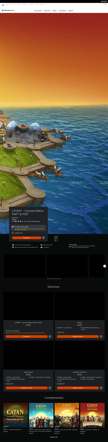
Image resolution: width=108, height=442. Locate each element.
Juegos (6, 4)
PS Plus (19, 4)
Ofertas (55, 9)
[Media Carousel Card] (24, 264)
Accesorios (25, 4)
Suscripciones (62, 9)
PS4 (14, 4)
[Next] (104, 264)
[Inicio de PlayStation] (2, 4)
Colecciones (47, 9)
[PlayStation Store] (8, 9)
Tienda (36, 4)
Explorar (71, 9)
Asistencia (42, 4)
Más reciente (37, 9)
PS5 (11, 4)
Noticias (31, 4)
